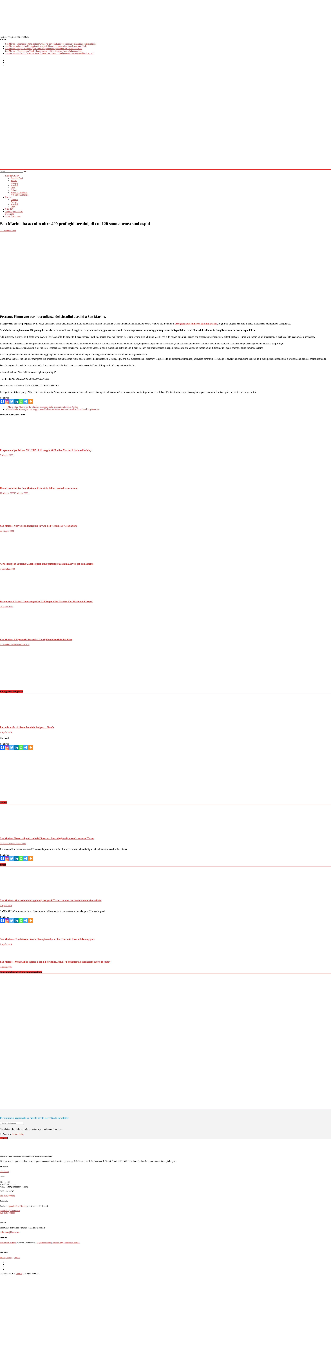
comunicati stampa (8, 1243)
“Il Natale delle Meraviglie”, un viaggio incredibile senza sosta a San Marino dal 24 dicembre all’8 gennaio (52, 409)
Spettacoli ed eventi (19, 192)
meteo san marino (72, 1243)
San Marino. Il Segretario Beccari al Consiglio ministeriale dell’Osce (36, 639)
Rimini (8, 197)
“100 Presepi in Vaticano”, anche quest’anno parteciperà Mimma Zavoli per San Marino (46, 563)
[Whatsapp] (21, 401)
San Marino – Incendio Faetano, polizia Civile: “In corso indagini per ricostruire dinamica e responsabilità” (50, 44)
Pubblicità (9, 214)
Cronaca (14, 183)
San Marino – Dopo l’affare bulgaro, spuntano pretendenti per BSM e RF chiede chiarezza (43, 48)
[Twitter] (11, 401)
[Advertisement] (51, 669)
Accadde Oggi (17, 178)
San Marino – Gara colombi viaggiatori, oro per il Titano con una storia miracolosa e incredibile (46, 46)
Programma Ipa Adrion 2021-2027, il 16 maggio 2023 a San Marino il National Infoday (46, 450)
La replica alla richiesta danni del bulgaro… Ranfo (27, 727)
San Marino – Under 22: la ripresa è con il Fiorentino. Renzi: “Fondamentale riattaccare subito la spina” (49, 53)
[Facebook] (2, 401)
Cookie (17, 1257)
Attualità (14, 185)
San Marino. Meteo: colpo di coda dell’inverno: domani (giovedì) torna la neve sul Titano (47, 838)
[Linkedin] (16, 401)
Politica (14, 180)
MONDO (9, 209)
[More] (30, 401)
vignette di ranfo (44, 1243)
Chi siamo (4, 1171)
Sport (13, 188)
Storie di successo (13, 216)
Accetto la (6, 1134)
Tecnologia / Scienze (14, 211)
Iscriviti (3, 1138)
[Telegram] (25, 401)
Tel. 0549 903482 (7, 1196)
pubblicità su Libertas (17, 1206)
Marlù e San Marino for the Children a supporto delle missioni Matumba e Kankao (41, 407)
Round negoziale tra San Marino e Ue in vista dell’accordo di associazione (39, 488)
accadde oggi (57, 1243)
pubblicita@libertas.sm (10, 1210)
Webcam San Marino (19, 195)
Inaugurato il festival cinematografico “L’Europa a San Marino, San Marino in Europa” (46, 601)
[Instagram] (7, 401)
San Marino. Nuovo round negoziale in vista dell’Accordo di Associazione (38, 525)
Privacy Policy (18, 1134)
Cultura (14, 190)
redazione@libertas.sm (9, 1232)
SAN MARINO (12, 176)
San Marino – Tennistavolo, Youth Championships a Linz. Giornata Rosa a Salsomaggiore (43, 51)
